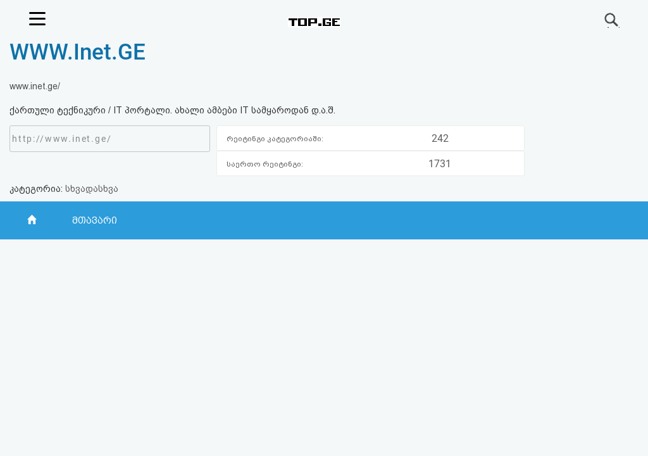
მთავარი (94, 220)
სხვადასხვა (91, 189)
